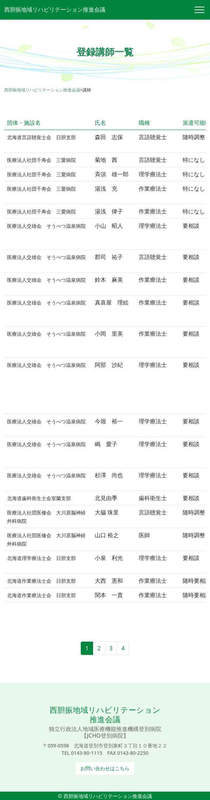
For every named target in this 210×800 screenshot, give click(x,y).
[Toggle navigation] (202, 10)
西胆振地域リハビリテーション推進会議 (54, 9)
